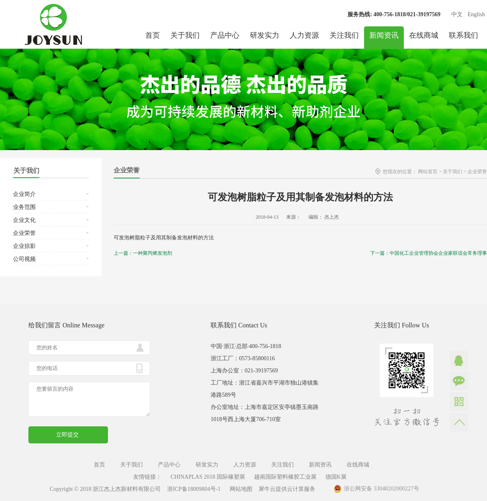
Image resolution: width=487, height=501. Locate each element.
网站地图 (239, 489)
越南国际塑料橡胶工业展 (285, 477)
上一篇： (143, 253)
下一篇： (428, 253)
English (476, 14)
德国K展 (336, 477)
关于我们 (452, 171)
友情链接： (147, 477)
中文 (457, 14)
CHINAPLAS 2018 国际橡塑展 (207, 477)
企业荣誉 (477, 171)
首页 (152, 35)
